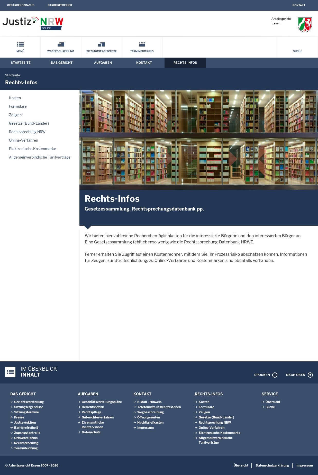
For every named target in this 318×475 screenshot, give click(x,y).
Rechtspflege (91, 412)
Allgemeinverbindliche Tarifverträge (39, 157)
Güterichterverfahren (98, 417)
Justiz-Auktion (25, 423)
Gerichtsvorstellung (29, 402)
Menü (20, 51)
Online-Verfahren (23, 140)
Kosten (15, 98)
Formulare (18, 106)
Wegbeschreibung (60, 51)
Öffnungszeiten (148, 417)
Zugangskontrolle (27, 433)
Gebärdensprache (20, 5)
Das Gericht (61, 63)
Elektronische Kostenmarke (32, 149)
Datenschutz (91, 432)
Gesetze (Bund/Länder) (29, 123)
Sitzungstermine (26, 412)
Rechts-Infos (185, 63)
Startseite (21, 63)
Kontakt (299, 5)
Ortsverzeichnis (26, 438)
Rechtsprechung (26, 443)
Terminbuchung (142, 51)
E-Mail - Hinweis (149, 402)
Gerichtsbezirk (93, 407)
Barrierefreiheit (60, 5)
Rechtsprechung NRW (27, 132)
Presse (19, 417)
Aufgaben (103, 63)
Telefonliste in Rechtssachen (159, 407)
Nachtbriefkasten (150, 423)
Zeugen (15, 115)
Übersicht (273, 402)
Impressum (145, 428)
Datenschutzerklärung (272, 465)
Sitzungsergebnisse (101, 51)
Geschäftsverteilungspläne (102, 402)
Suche (297, 51)
